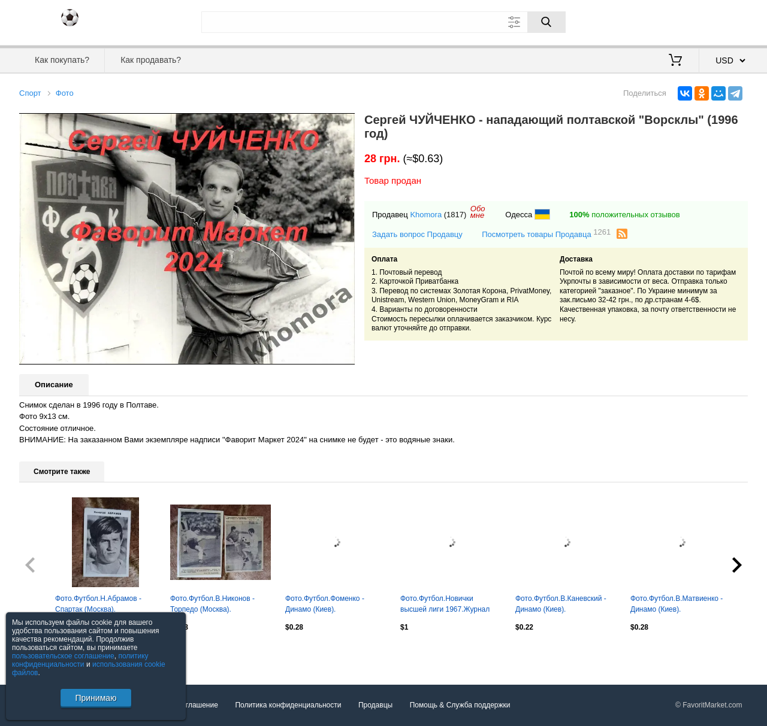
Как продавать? (150, 60)
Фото (65, 93)
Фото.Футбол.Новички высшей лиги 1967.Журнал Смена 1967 (445, 605)
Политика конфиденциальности (288, 705)
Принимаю (95, 698)
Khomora (426, 214)
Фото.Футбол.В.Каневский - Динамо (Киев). (560, 603)
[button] (344, 123)
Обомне (477, 211)
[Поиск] (546, 22)
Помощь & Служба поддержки (460, 705)
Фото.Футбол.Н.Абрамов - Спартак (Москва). (98, 603)
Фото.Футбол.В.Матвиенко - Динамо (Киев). (676, 603)
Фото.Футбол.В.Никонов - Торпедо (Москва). (212, 603)
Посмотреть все (45, 653)
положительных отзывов (624, 214)
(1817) (455, 214)
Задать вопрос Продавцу (417, 234)
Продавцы (375, 705)
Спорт (30, 93)
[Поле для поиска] (383, 22)
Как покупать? (62, 60)
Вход (677, 21)
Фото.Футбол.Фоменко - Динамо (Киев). (324, 603)
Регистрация (723, 21)
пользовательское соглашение (63, 656)
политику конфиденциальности (80, 660)
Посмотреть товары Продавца (546, 234)
